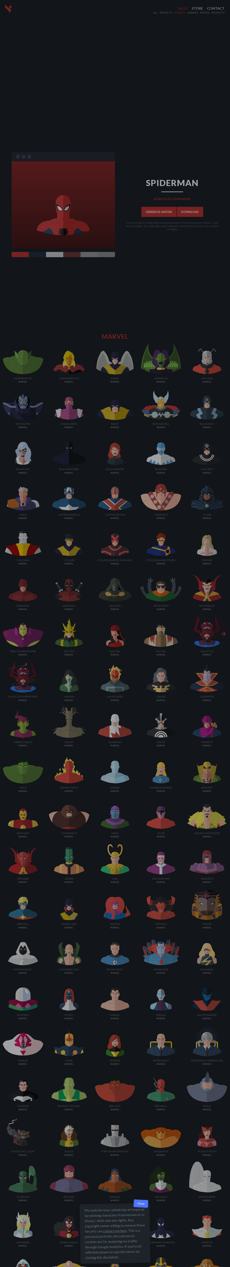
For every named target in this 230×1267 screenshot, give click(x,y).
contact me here (115, 1230)
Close (141, 1203)
